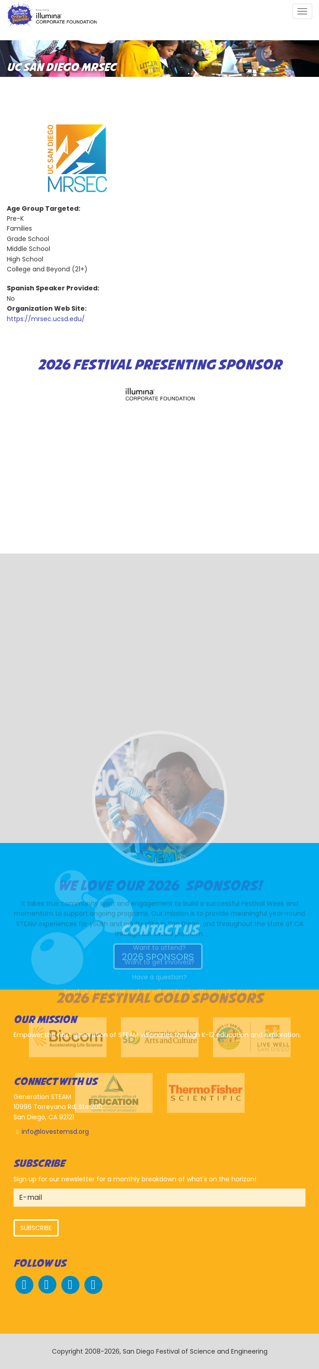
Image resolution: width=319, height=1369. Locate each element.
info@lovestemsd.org (55, 1131)
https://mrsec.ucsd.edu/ (46, 318)
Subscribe (36, 1227)
